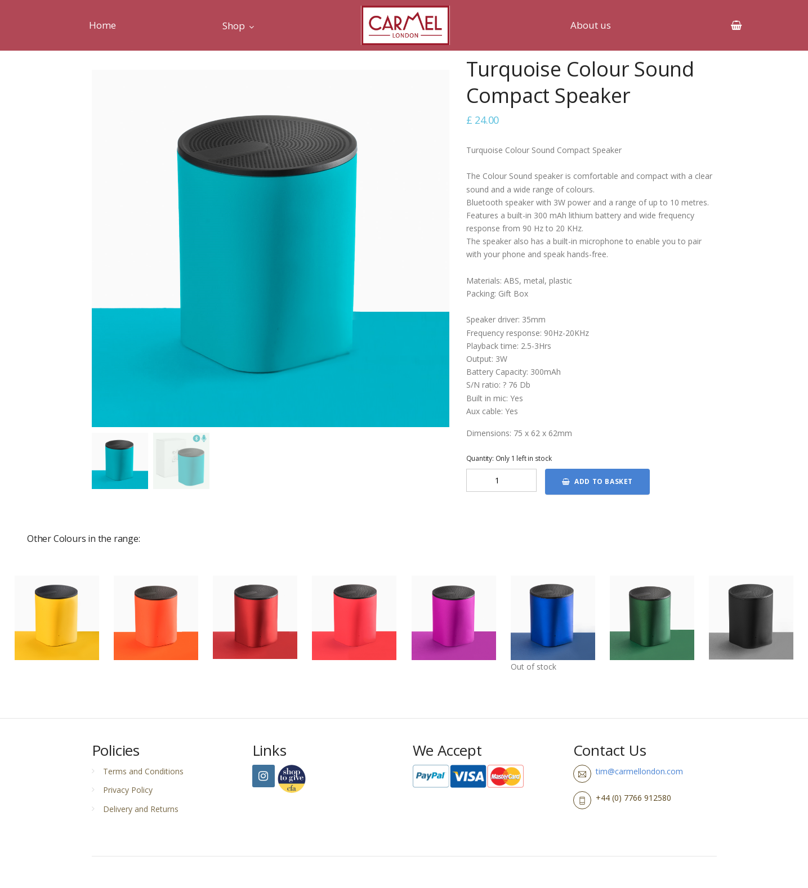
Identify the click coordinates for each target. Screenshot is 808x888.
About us (590, 25)
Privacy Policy (128, 789)
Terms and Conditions (143, 771)
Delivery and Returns (140, 809)
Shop (233, 25)
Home (102, 25)
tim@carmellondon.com (639, 771)
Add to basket (597, 481)
